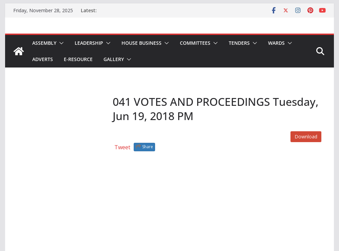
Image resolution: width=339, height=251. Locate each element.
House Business (141, 43)
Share (144, 146)
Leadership (89, 43)
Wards (276, 43)
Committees (195, 43)
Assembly (44, 43)
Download (306, 136)
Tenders (239, 43)
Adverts (42, 59)
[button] (60, 43)
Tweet (122, 147)
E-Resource (78, 59)
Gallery (113, 59)
